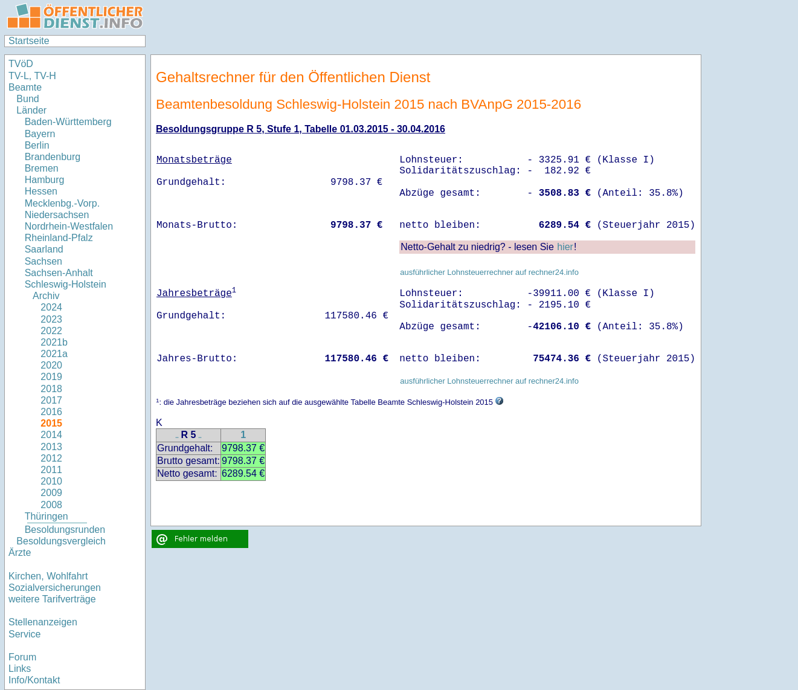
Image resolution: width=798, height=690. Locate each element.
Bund (27, 99)
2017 (51, 400)
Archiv (46, 296)
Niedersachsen (57, 215)
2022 (51, 331)
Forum (22, 657)
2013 (51, 447)
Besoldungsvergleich (61, 541)
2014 (51, 435)
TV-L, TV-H (32, 76)
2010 (51, 481)
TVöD (20, 64)
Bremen (42, 168)
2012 (51, 458)
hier (565, 247)
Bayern (40, 134)
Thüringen (46, 516)
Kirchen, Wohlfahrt (48, 576)
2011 (51, 470)
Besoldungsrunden (65, 529)
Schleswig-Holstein (65, 284)
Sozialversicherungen (54, 587)
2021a (54, 354)
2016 (51, 412)
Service (24, 634)
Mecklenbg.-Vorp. (62, 203)
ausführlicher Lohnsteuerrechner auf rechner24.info (489, 272)
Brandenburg (53, 157)
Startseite (29, 41)
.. (177, 436)
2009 (51, 493)
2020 (51, 365)
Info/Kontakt (34, 680)
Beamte (25, 87)
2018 (51, 389)
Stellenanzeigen (42, 622)
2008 (51, 505)
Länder (31, 110)
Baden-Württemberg (68, 122)
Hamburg (45, 180)
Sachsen (43, 261)
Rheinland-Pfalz (59, 238)
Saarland (44, 249)
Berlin (37, 145)
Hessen (41, 191)
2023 (51, 319)
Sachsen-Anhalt (59, 273)
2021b (54, 342)
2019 (51, 377)
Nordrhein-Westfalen (69, 226)
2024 (51, 307)
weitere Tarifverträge (52, 599)
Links (19, 668)
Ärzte (19, 552)
